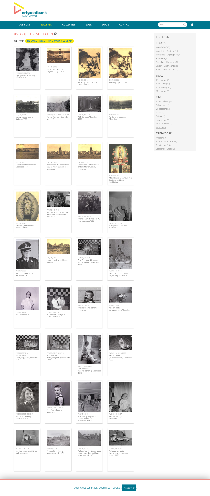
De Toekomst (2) (163, 108)
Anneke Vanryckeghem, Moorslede (87, 308)
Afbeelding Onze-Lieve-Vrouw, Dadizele (25, 226)
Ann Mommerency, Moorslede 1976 (23, 417)
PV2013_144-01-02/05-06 (55, 408)
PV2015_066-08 (83, 414)
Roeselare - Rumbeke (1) (167, 62)
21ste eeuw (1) (162, 91)
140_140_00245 (21, 223)
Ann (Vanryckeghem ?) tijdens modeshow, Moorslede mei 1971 (87, 418)
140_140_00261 (21, 115)
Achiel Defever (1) (163, 101)
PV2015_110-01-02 (84, 258)
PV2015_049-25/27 (115, 448)
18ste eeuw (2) (162, 80)
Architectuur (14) (163, 145)
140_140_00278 (114, 175)
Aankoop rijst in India (118, 82)
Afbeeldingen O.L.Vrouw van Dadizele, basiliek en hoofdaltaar (120, 180)
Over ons (25, 25)
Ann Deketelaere (22, 314)
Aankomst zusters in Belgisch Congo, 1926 (55, 70)
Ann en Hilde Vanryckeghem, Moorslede (119, 308)
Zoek (88, 25)
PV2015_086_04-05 (84, 216)
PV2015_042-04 (83, 448)
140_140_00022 (52, 162)
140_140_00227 (52, 258)
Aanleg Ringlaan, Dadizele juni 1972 (57, 118)
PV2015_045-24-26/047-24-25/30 (58, 115)
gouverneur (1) (162, 120)
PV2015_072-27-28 (115, 223)
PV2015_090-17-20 (84, 115)
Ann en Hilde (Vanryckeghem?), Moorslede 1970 (27, 357)
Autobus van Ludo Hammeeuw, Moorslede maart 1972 (118, 453)
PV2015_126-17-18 (84, 305)
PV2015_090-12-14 (22, 353)
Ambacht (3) (161, 137)
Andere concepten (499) (166, 141)
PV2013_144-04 (21, 312)
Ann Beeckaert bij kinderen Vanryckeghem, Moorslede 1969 (89, 262)
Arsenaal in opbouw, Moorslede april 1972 (55, 452)
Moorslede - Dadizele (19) (167, 51)
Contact (125, 25)
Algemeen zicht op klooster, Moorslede (58, 261)
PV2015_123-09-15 (115, 271)
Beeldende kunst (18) (165, 148)
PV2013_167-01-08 (53, 312)
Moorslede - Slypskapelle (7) (168, 54)
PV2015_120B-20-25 (22, 448)
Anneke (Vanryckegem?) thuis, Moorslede (56, 315)
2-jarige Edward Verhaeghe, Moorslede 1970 (27, 76)
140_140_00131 (83, 162)
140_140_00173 (21, 162)
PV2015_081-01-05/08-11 (24, 73)
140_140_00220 (114, 80)
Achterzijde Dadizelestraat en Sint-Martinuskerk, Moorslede (88, 166)
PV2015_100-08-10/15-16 (117, 353)
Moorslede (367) (163, 47)
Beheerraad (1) (162, 105)
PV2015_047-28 (52, 448)
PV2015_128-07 (114, 305)
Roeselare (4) (161, 58)
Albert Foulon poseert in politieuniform (25, 274)
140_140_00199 (52, 67)
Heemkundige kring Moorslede (49, 41)
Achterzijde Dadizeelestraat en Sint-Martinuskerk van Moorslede (58, 166)
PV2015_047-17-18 (53, 210)
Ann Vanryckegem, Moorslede (54, 411)
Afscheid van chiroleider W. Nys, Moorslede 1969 (89, 219)
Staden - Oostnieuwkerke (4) (168, 65)
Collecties (68, 25)
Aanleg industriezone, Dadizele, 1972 (24, 118)
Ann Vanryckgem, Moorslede (116, 417)
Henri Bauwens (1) (164, 123)
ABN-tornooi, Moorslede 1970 (87, 118)
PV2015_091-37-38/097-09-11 (56, 353)
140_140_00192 (83, 80)
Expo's (105, 25)
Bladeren (46, 25)
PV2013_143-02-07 (115, 414)
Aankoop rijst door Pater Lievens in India (88, 83)
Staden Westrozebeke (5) (167, 69)
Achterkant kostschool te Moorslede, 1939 (26, 165)
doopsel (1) (160, 112)
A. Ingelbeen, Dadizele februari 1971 (117, 226)
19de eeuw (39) (163, 83)
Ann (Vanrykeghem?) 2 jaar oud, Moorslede (27, 452)
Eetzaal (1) (160, 116)
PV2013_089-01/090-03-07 (24, 414)
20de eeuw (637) (163, 87)
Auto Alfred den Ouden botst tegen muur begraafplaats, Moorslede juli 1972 (89, 453)
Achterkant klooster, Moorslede (117, 118)
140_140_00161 (114, 115)
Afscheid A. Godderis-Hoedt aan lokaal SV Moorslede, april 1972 (57, 214)
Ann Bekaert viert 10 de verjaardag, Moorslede (118, 274)
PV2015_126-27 (21, 271)
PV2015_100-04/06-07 (85, 366)
